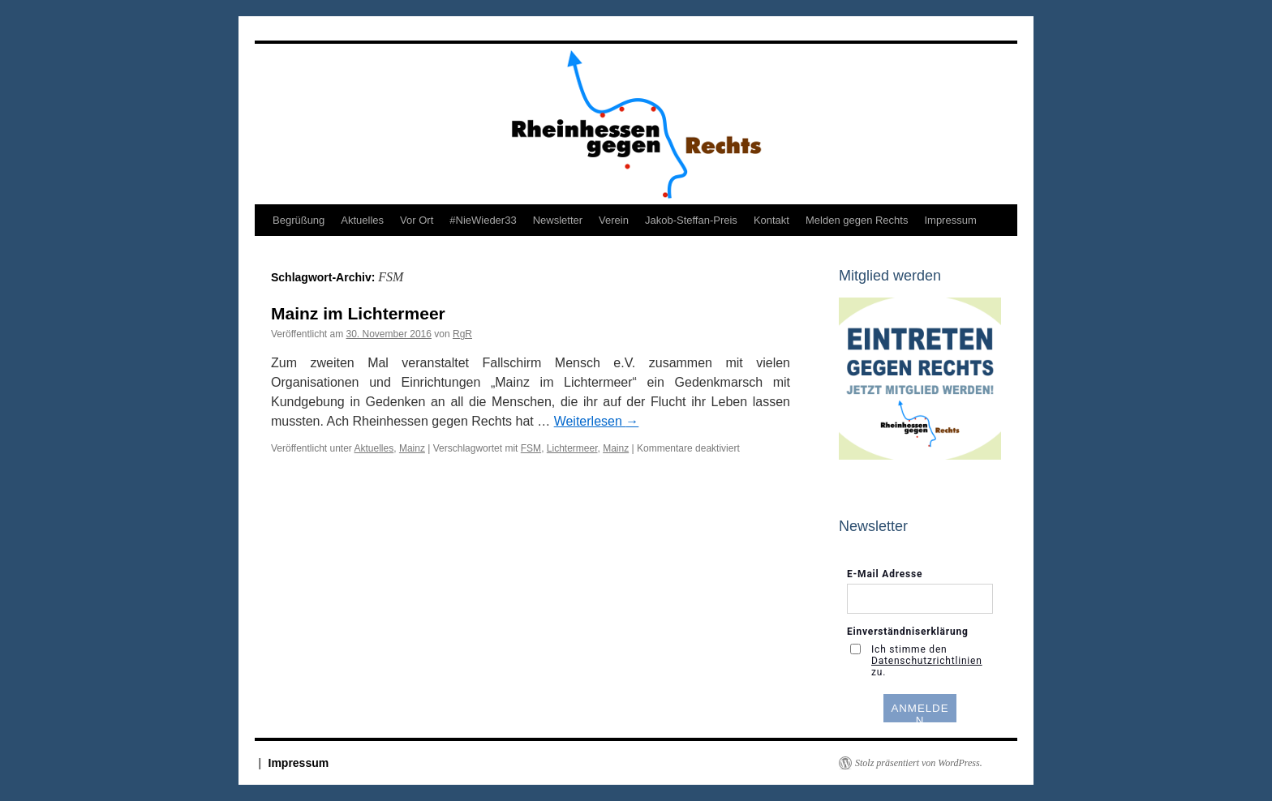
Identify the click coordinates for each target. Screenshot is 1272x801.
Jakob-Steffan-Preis (691, 220)
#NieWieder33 (482, 220)
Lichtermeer (572, 448)
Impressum (950, 220)
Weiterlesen (596, 421)
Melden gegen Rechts (857, 220)
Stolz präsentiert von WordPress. (918, 763)
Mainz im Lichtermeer (358, 313)
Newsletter (557, 220)
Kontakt (771, 220)
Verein (614, 220)
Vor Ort (416, 220)
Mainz (412, 448)
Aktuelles (362, 220)
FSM (531, 448)
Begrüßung (298, 220)
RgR (462, 334)
